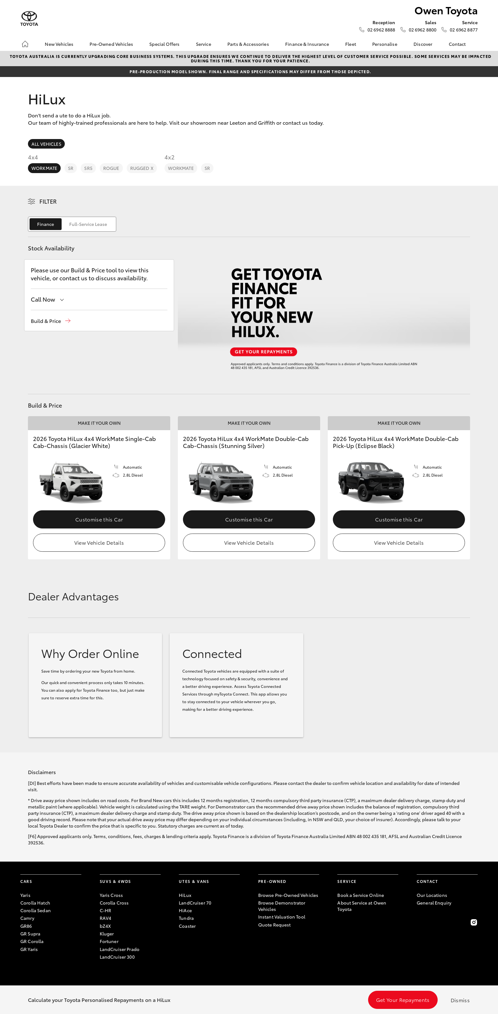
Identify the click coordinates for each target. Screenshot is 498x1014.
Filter (48, 201)
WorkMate (44, 168)
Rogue (111, 168)
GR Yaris (29, 949)
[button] (51, 321)
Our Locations (432, 895)
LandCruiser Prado (119, 949)
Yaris (25, 895)
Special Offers (164, 44)
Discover (423, 44)
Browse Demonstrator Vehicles (282, 905)
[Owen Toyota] (29, 18)
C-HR (105, 910)
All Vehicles (46, 144)
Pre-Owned (272, 881)
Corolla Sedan (35, 910)
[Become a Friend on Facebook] (420, 922)
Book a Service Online (360, 895)
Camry (27, 918)
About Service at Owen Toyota (361, 905)
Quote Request (274, 924)
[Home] (25, 44)
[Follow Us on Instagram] (474, 922)
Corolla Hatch (35, 902)
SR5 (88, 168)
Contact (457, 44)
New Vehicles (59, 44)
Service (203, 44)
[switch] (72, 224)
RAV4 (105, 918)
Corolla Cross (114, 902)
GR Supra (30, 933)
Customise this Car (99, 519)
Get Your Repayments (403, 999)
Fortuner (109, 941)
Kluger (107, 933)
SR (70, 168)
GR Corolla (32, 941)
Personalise (384, 44)
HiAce (185, 910)
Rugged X (141, 168)
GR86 (26, 926)
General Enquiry (434, 902)
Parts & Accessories (248, 44)
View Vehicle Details (99, 542)
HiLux (185, 895)
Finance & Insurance (307, 44)
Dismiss (460, 1000)
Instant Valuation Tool (281, 916)
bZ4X (105, 926)
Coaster (187, 926)
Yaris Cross (111, 895)
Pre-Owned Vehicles (111, 44)
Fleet (350, 44)
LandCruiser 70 (195, 902)
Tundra (186, 918)
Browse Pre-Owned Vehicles (288, 895)
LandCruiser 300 (117, 957)
